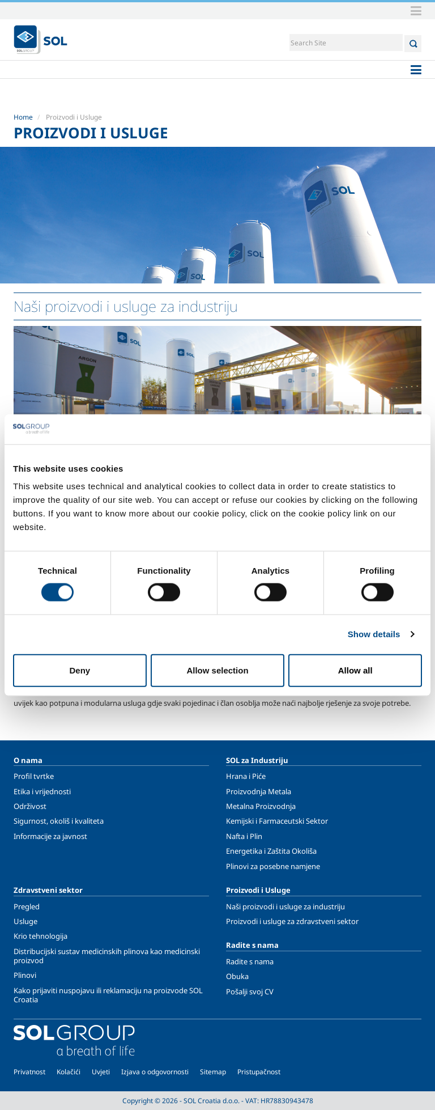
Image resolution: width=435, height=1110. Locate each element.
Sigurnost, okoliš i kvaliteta (59, 821)
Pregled (27, 906)
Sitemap (213, 1072)
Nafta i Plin (244, 836)
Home (23, 117)
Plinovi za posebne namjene (273, 866)
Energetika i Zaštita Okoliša (271, 851)
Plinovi (25, 975)
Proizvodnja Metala (258, 791)
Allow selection (217, 670)
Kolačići (68, 1072)
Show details (374, 634)
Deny (79, 670)
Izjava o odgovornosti (155, 1072)
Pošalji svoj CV (250, 991)
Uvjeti (101, 1072)
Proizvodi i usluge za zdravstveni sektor (292, 921)
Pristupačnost (258, 1072)
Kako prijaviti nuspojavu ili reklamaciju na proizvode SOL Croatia (108, 995)
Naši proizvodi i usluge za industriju (285, 906)
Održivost (30, 806)
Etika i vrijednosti (42, 791)
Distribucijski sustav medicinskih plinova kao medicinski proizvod (107, 955)
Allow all (355, 670)
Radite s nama (250, 961)
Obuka (237, 976)
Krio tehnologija (40, 936)
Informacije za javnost (50, 836)
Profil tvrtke (34, 776)
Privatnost (29, 1072)
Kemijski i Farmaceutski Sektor (277, 821)
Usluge (25, 921)
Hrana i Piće (246, 776)
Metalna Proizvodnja (261, 806)
